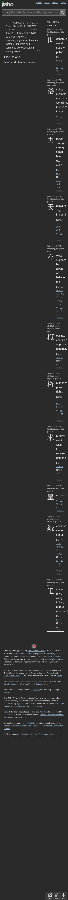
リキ (58, 183)
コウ (58, 567)
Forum (39, 3)
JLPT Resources (42, 734)
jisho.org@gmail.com (54, 653)
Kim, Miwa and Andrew (36, 651)
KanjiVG (43, 712)
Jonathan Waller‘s (29, 734)
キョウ (59, 570)
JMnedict (35, 670)
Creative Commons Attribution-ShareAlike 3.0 (21, 726)
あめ (58, 226)
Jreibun (39, 684)
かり (58, 403)
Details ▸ (60, 74)
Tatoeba (37, 50)
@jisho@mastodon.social (24, 653)
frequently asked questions (49, 656)
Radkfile (46, 670)
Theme (55, 3)
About (47, 3)
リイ (58, 187)
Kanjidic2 (27, 670)
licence (59, 676)
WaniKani (7, 692)
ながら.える (59, 290)
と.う (58, 304)
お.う (58, 619)
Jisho (8, 4)
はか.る (59, 407)
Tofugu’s (36, 690)
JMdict (20, 670)
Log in (63, 3)
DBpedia (31, 723)
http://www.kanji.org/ (12, 704)
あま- (58, 230)
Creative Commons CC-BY (14, 684)
